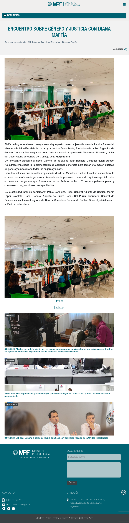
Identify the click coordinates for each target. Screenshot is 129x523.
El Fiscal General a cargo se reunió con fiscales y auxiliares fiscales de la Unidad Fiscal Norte (59, 420)
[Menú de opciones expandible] (124, 4)
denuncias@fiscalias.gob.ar (18, 505)
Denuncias (11, 15)
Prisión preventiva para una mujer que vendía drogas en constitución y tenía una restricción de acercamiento (59, 377)
